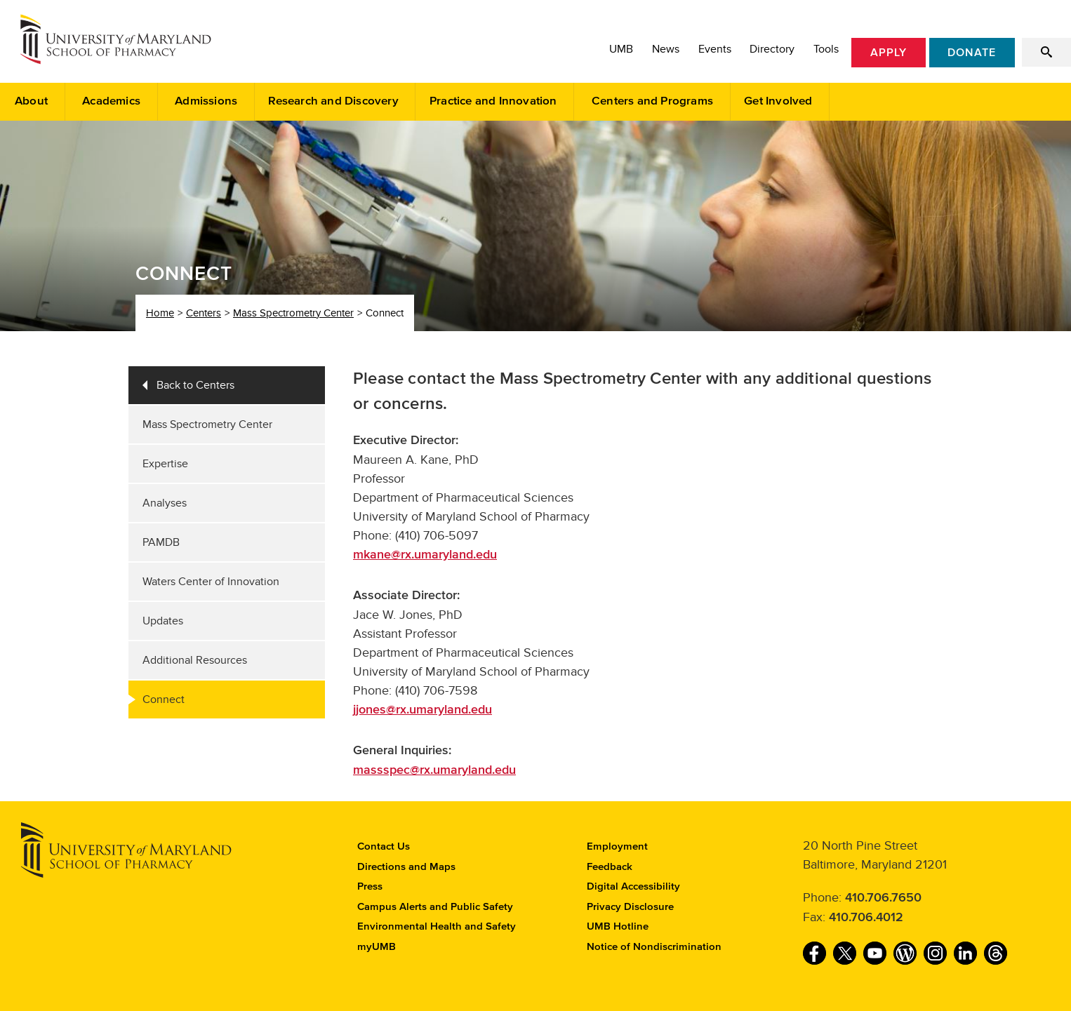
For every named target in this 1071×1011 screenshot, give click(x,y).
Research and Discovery (333, 101)
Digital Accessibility (633, 886)
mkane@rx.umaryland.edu (425, 555)
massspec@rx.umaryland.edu (434, 770)
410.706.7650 (883, 898)
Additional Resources (194, 660)
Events (714, 49)
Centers (203, 313)
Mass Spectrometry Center (293, 313)
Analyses (164, 503)
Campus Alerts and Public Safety (435, 907)
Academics (111, 101)
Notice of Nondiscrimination (654, 947)
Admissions (206, 101)
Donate (971, 52)
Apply (888, 52)
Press (369, 886)
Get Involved (778, 101)
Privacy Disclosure (630, 907)
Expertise (165, 463)
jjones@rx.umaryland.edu (422, 710)
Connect (163, 699)
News (665, 49)
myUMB (376, 947)
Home (160, 313)
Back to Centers (195, 385)
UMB (621, 49)
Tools (826, 49)
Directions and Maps (406, 867)
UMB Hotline (617, 926)
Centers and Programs (652, 101)
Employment (617, 846)
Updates (162, 621)
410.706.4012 (866, 917)
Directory (772, 49)
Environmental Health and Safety (436, 926)
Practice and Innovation (493, 101)
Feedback (609, 867)
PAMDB (161, 542)
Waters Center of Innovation (210, 581)
